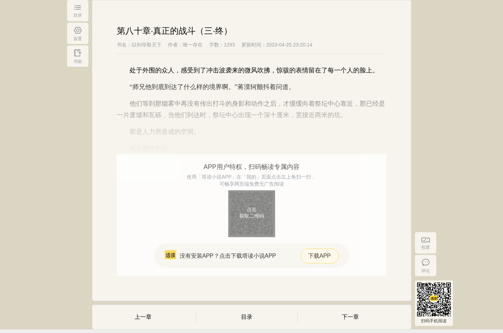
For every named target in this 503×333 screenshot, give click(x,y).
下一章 (350, 317)
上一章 (143, 317)
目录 (246, 317)
